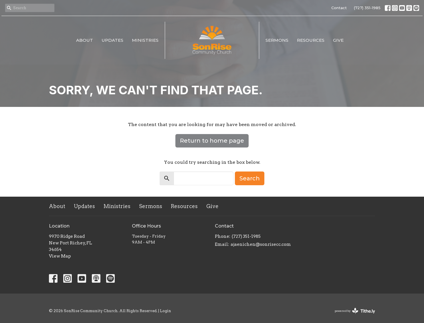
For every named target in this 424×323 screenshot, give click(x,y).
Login (165, 311)
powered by (355, 310)
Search (249, 178)
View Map (60, 256)
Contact (339, 7)
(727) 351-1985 (367, 7)
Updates (112, 40)
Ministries (145, 40)
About (84, 40)
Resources (310, 40)
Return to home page (212, 140)
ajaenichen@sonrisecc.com (261, 244)
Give (338, 40)
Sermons (277, 40)
